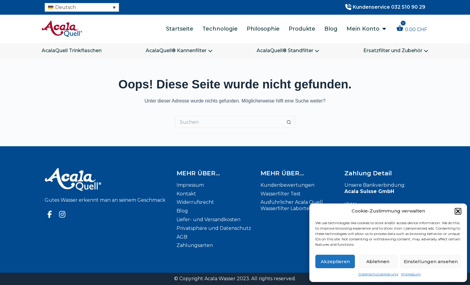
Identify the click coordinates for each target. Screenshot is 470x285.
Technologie (220, 28)
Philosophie (263, 28)
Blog (331, 28)
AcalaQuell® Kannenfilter (179, 50)
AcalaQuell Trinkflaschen (72, 50)
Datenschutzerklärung (378, 274)
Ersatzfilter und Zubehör (395, 50)
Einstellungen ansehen (431, 261)
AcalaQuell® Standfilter (288, 50)
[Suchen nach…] (229, 122)
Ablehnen (377, 261)
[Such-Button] (289, 122)
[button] (458, 211)
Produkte (302, 28)
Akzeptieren (335, 261)
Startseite (179, 28)
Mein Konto (366, 28)
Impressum (411, 274)
